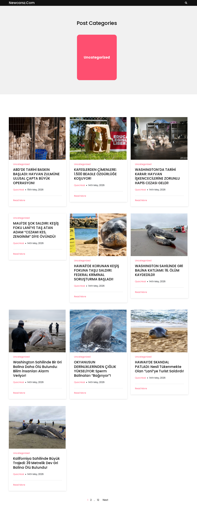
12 (98, 500)
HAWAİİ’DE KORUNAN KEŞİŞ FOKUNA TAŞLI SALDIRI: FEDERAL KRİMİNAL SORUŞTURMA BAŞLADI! (96, 273)
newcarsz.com (22, 2)
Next (105, 500)
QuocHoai (18, 189)
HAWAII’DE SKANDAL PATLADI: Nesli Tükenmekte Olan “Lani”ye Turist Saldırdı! (159, 366)
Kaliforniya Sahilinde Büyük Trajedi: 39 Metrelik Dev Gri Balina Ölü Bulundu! (36, 463)
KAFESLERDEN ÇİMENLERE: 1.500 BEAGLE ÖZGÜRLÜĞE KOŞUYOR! (95, 174)
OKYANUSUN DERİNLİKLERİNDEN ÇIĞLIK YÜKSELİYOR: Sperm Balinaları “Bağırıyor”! (95, 369)
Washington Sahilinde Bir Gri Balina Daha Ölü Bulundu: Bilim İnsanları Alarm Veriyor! (37, 369)
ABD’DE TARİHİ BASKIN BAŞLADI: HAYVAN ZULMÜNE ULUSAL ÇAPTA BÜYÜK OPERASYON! (36, 176)
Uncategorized (97, 57)
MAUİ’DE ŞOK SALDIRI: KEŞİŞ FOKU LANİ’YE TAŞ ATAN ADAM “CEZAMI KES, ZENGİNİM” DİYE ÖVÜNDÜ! (36, 230)
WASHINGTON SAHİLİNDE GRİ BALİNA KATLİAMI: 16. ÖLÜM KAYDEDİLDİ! (159, 270)
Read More (19, 200)
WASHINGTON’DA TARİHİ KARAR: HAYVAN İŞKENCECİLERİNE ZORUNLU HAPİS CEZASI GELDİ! (157, 176)
